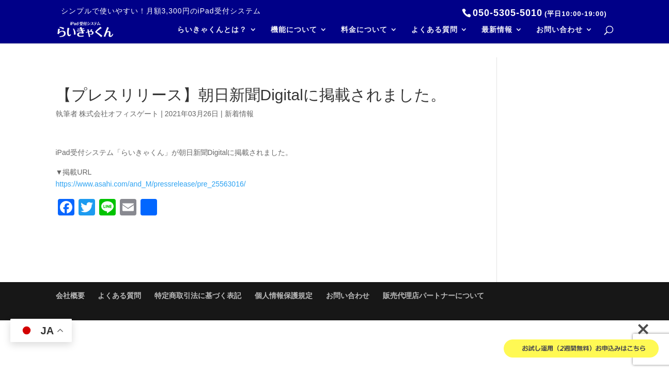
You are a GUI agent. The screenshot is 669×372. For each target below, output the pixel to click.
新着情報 (239, 114)
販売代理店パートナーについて (433, 295)
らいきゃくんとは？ (212, 30)
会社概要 (70, 295)
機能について (294, 30)
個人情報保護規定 (284, 295)
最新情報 (496, 30)
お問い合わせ (559, 30)
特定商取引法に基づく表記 (197, 295)
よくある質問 (434, 30)
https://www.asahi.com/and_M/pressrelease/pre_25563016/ (151, 184)
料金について (364, 30)
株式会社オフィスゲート (119, 114)
